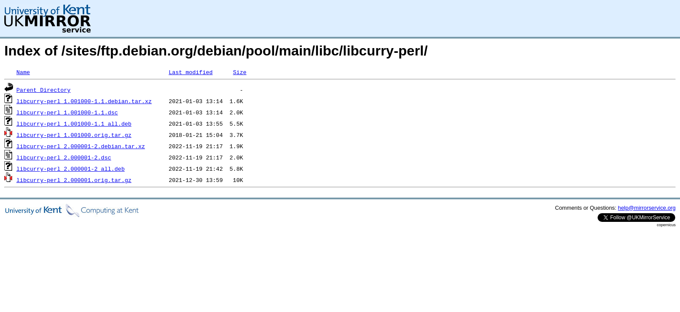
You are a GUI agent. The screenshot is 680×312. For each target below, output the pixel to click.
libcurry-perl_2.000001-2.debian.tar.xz (80, 146)
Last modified (190, 72)
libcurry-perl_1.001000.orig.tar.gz (73, 135)
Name (23, 72)
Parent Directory (43, 90)
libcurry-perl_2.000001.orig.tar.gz (73, 180)
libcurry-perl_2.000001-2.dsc (63, 157)
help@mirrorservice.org (647, 208)
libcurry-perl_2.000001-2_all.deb (70, 168)
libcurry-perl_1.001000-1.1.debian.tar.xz (84, 101)
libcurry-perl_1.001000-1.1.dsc (67, 112)
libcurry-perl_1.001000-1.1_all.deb (73, 123)
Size (239, 72)
